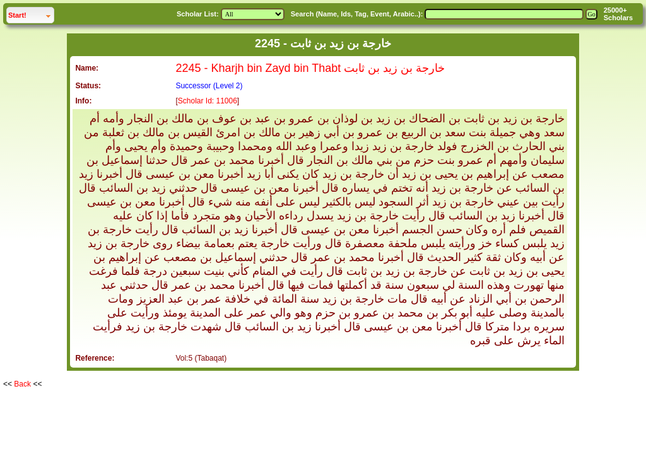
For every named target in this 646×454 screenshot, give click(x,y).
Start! (31, 13)
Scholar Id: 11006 (207, 100)
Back (22, 384)
